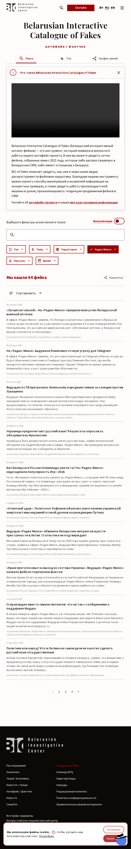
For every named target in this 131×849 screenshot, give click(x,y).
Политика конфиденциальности (76, 798)
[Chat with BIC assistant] (121, 839)
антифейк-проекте (43, 202)
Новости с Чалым (16, 785)
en (113, 7)
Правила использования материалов (79, 804)
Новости (11, 798)
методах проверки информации (94, 202)
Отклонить (114, 829)
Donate (80, 7)
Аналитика (12, 772)
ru (107, 7)
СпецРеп (11, 804)
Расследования (16, 765)
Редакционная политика (72, 791)
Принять (112, 838)
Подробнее (46, 836)
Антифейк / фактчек (19, 791)
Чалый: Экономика (17, 778)
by (101, 7)
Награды (62, 785)
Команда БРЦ (65, 772)
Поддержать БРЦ (68, 765)
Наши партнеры (66, 778)
